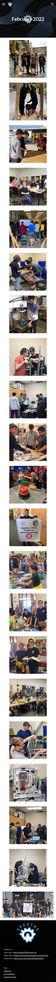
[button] (3, 4)
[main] (28, 19)
